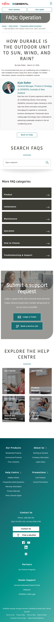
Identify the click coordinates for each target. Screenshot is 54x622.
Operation (27, 231)
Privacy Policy (21, 615)
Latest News (40, 462)
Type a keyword (11, 162)
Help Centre (13, 26)
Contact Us (27, 512)
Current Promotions (40, 482)
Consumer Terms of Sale (18, 618)
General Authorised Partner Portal (27, 585)
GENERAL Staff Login (27, 594)
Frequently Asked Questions (31, 26)
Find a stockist (26, 535)
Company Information (40, 457)
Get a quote (39, 10)
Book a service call (27, 326)
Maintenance (27, 219)
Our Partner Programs (27, 570)
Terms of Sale (32, 615)
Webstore (27, 590)
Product (27, 194)
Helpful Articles (13, 478)
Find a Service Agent (13, 495)
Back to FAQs (27, 135)
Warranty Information (14, 487)
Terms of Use (11, 615)
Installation (27, 206)
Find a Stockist (14, 10)
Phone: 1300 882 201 (26, 518)
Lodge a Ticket (27, 317)
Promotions (40, 472)
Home (4, 26)
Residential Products (13, 453)
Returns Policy (42, 615)
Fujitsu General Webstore (36, 618)
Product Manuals (13, 491)
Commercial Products (13, 457)
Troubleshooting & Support (27, 255)
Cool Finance (40, 478)
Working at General (40, 453)
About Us (40, 447)
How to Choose (27, 243)
